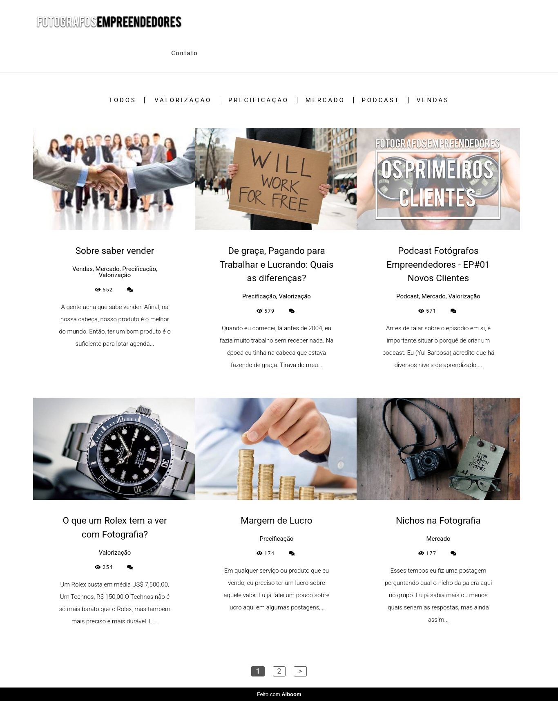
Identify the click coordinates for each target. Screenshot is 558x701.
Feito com (279, 694)
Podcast (381, 100)
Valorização (183, 100)
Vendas (433, 100)
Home (48, 53)
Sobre (148, 53)
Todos (122, 100)
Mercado (325, 100)
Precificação (258, 100)
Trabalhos (98, 53)
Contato (184, 53)
